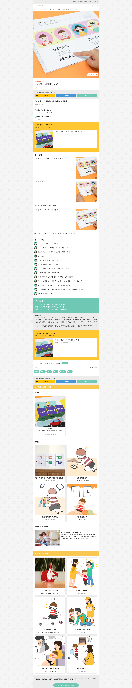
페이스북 (63, 96)
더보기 (94, 392)
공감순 (91, 367)
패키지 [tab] (36, 9)
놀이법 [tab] (75, 9)
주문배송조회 (87, 2)
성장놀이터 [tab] (44, 9)
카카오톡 (42, 96)
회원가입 (80, 2)
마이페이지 (95, 2)
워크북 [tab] (52, 9)
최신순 (95, 367)
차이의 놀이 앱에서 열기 (66, 685)
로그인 (74, 2)
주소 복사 (87, 95)
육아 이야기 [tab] (66, 9)
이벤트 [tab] (58, 9)
